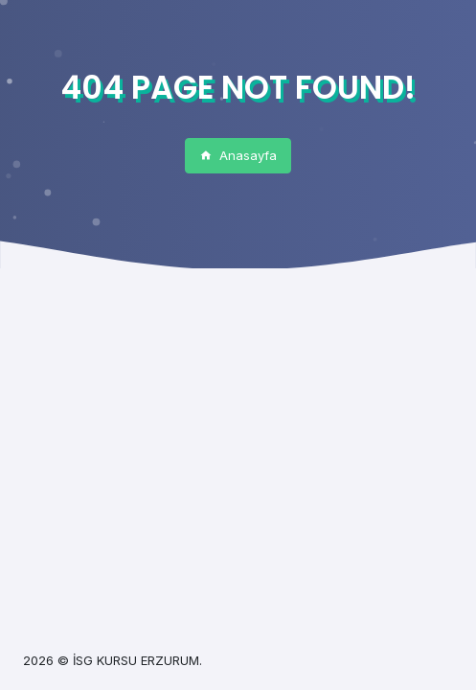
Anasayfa (238, 155)
